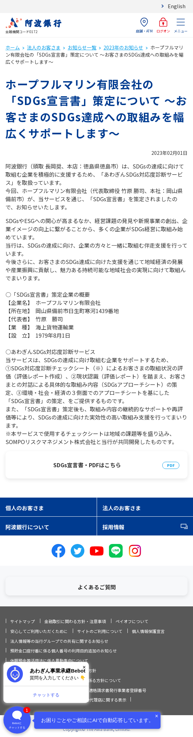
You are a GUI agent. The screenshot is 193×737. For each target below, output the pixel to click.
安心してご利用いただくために (39, 631)
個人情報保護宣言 (148, 631)
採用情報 (113, 527)
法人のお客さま (43, 47)
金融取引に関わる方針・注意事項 (75, 621)
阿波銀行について (27, 527)
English (176, 6)
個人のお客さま (24, 508)
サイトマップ (22, 621)
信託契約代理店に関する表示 (99, 700)
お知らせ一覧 (82, 47)
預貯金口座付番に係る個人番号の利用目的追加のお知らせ (63, 650)
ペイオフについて (131, 621)
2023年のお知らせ (123, 47)
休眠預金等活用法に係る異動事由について (49, 660)
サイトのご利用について (99, 631)
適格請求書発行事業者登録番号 (117, 690)
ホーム (12, 47)
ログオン (163, 25)
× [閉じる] (84, 667)
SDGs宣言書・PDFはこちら (87, 465)
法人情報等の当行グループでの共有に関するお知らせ (59, 641)
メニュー (181, 25)
